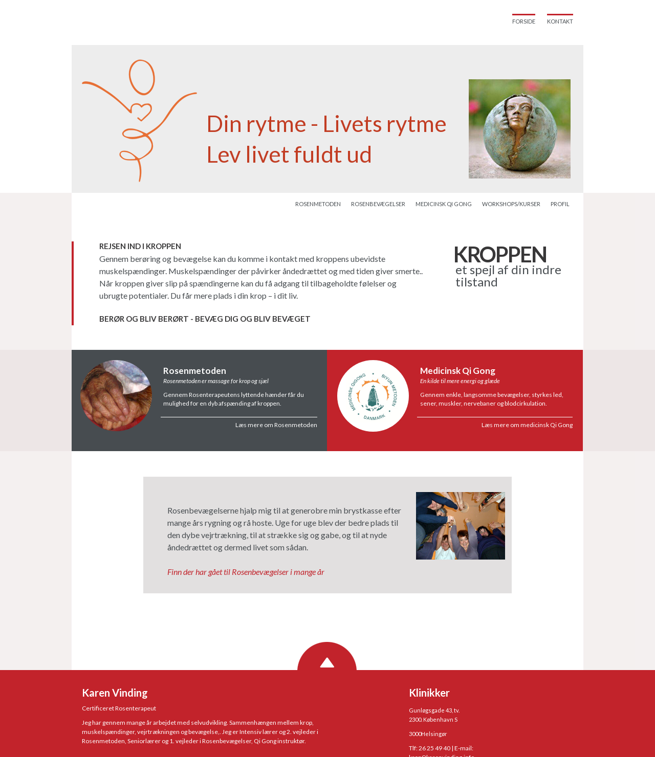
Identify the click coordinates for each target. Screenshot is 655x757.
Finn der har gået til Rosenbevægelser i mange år (245, 571)
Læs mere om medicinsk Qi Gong (527, 425)
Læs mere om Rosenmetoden (276, 425)
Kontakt (560, 21)
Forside (523, 21)
